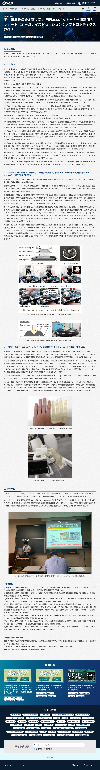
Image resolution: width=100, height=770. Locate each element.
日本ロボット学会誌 (20, 735)
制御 (58, 718)
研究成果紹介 (82, 728)
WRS (72, 724)
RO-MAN (49, 724)
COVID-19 (47, 728)
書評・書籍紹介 (34, 728)
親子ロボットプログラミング (64, 728)
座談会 (53, 731)
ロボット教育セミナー (66, 735)
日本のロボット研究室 (28, 9)
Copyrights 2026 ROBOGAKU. (17, 765)
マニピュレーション (31, 714)
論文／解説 (34, 721)
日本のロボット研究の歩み (47, 9)
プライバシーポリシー (89, 765)
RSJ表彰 (90, 731)
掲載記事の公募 (70, 3)
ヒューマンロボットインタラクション (40, 718)
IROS (39, 724)
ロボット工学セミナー (16, 731)
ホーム (5, 9)
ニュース (62, 721)
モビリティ (46, 714)
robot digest (62, 724)
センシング (17, 714)
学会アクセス (75, 765)
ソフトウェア (89, 718)
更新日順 (48, 749)
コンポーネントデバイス (16, 718)
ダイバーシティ (65, 731)
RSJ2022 (30, 37)
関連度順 (38, 749)
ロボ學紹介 (14, 9)
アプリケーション (84, 714)
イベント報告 (9, 37)
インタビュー (50, 735)
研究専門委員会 (84, 724)
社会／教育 (11, 721)
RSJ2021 (72, 696)
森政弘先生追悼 (83, 735)
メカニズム (76, 718)
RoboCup (30, 724)
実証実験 (23, 721)
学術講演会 (39, 37)
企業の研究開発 (89, 721)
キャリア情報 (20, 728)
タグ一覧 (61, 9)
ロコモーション (74, 721)
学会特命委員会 (36, 735)
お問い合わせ (58, 3)
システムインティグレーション (64, 714)
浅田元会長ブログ (49, 721)
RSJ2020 (18, 697)
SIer (44, 731)
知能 (66, 718)
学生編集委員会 (20, 37)
